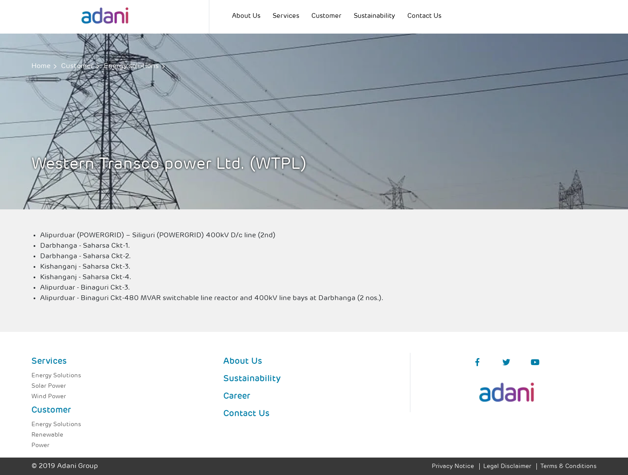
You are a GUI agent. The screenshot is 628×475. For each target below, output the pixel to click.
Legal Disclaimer (507, 466)
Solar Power (48, 386)
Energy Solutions (56, 375)
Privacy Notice (453, 466)
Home (41, 66)
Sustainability (374, 16)
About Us (246, 16)
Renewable (47, 435)
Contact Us (424, 16)
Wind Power (48, 396)
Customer (326, 16)
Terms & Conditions (568, 466)
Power (40, 445)
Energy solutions (131, 66)
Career (236, 396)
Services (286, 16)
